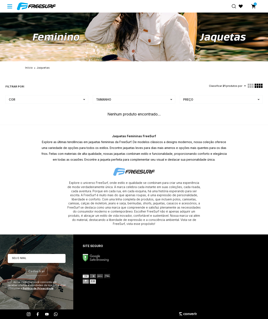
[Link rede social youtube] (47, 314)
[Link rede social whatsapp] (56, 314)
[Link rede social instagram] (29, 314)
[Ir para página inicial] (29, 67)
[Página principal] (36, 6)
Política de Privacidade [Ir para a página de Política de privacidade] (38, 288)
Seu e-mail (19, 258)
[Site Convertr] (134, 314)
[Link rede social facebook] (38, 314)
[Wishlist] (241, 6)
